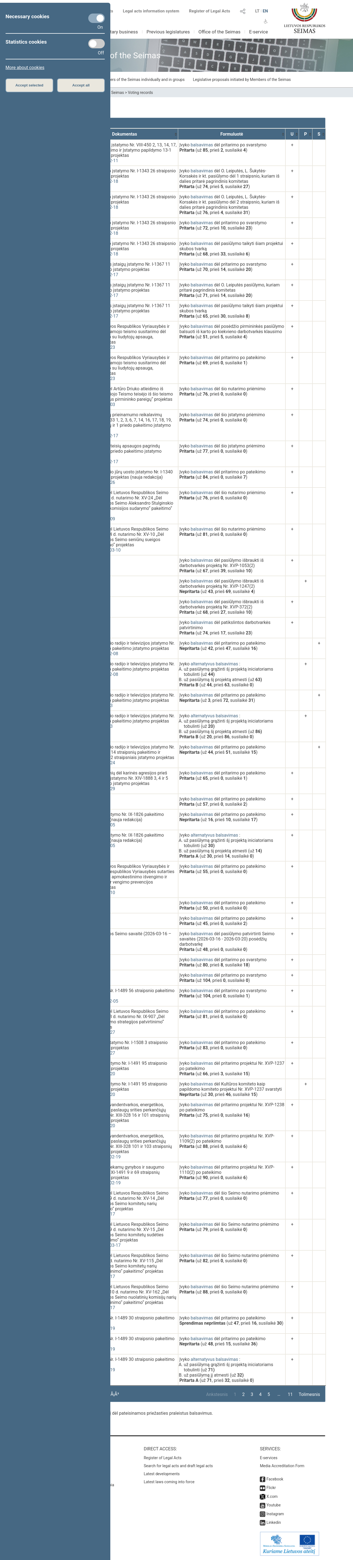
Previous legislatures (168, 32)
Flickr (271, 1487)
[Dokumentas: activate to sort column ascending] (124, 134)
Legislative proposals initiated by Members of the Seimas (242, 79)
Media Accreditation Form (282, 1466)
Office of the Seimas (219, 32)
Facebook (274, 1479)
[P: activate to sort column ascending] (305, 134)
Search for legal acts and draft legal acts (178, 1466)
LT (257, 11)
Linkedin (273, 1522)
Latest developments (162, 1474)
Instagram (275, 1514)
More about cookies (25, 67)
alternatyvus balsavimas (214, 663)
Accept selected (29, 85)
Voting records (140, 92)
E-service (258, 32)
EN (265, 11)
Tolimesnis (309, 1394)
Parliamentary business (113, 32)
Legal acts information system (151, 11)
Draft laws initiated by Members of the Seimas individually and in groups (122, 79)
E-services (268, 1458)
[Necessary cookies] (96, 18)
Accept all (81, 85)
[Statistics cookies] (96, 43)
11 (290, 1394)
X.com (271, 1496)
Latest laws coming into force (169, 1482)
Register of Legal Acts (209, 11)
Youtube (273, 1505)
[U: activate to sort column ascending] (292, 134)
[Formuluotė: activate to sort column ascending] (231, 134)
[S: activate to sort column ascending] (319, 134)
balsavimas (202, 144)
